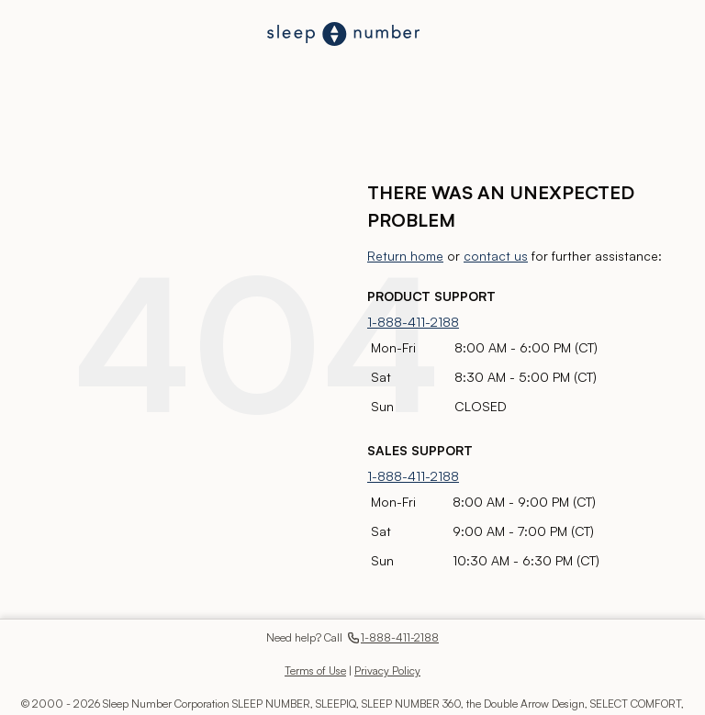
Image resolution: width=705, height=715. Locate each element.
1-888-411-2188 (413, 322)
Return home (405, 255)
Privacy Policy (387, 670)
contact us (496, 255)
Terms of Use (315, 670)
